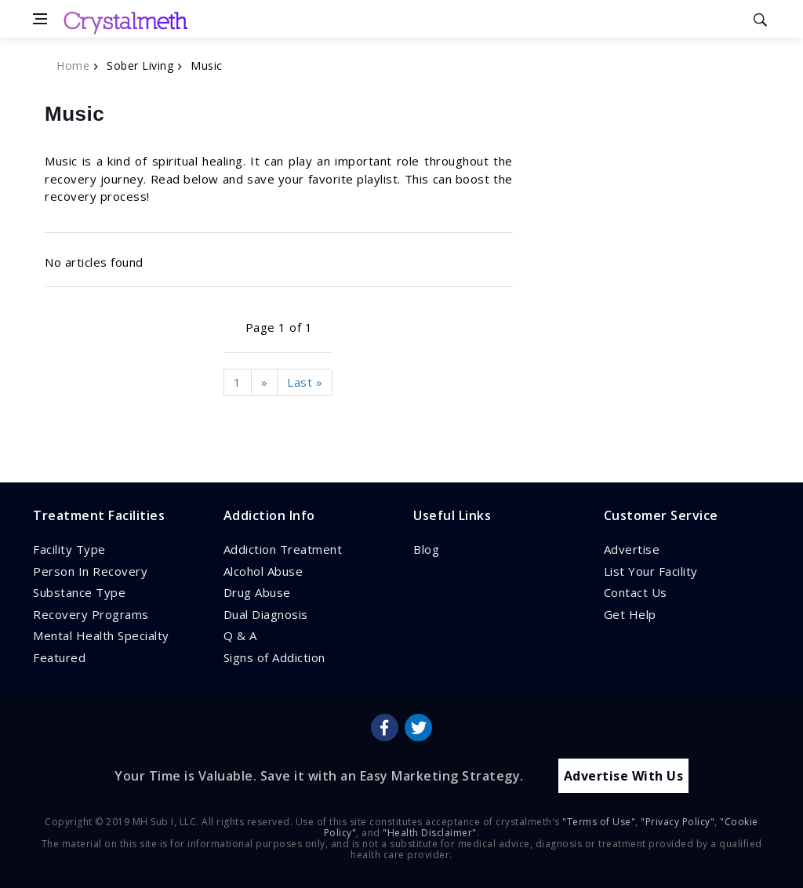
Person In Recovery (90, 571)
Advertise (632, 549)
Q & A (240, 635)
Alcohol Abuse (263, 571)
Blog (426, 549)
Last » (304, 382)
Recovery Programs (91, 614)
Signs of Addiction (274, 657)
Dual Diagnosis (265, 614)
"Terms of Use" (598, 821)
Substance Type (79, 592)
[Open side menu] (40, 19)
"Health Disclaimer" (430, 832)
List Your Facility (651, 571)
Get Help (630, 614)
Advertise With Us (624, 775)
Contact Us (635, 592)
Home (72, 65)
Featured (59, 657)
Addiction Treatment (283, 549)
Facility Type (69, 549)
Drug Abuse (257, 592)
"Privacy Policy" (677, 821)
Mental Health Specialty (101, 635)
